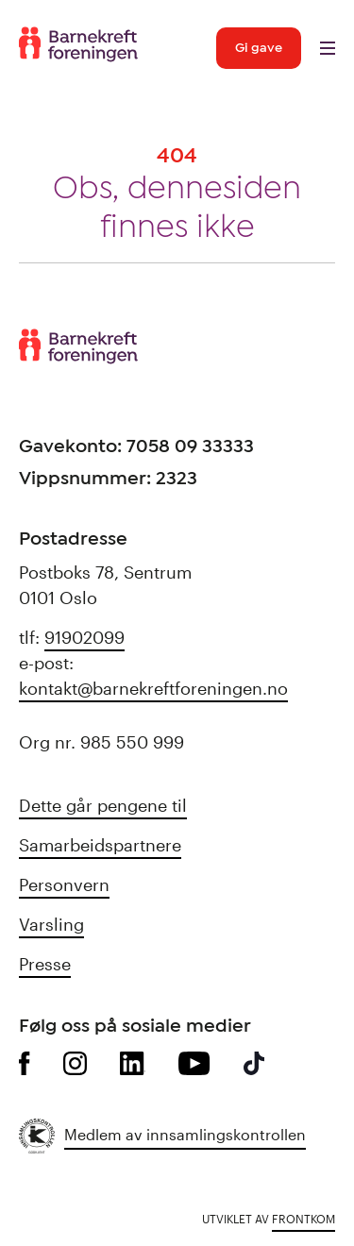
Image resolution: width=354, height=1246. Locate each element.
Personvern (64, 884)
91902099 (84, 637)
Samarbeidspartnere (100, 844)
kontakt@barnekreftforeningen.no (153, 688)
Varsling (51, 924)
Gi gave (258, 48)
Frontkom (303, 1218)
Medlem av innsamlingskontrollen (185, 1134)
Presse (45, 963)
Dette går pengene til (103, 805)
